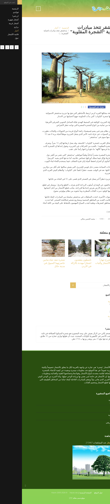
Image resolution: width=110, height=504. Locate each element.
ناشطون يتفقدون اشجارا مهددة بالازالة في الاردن (59, 263)
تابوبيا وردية (91, 316)
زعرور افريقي (90, 422)
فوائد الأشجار (90, 442)
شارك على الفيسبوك (74, 107)
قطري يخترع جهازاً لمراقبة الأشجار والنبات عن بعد (84, 263)
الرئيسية (43, 27)
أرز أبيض (92, 308)
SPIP (49, 498)
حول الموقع (76, 492)
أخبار (34, 27)
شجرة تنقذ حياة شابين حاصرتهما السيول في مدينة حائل (32, 263)
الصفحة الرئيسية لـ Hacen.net (59, 492)
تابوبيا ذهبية (91, 301)
